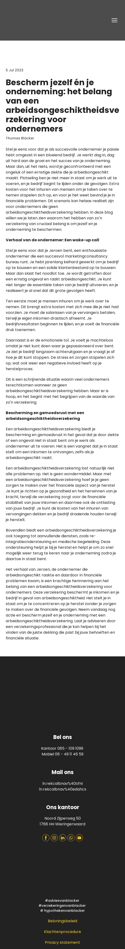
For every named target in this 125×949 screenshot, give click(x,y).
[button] (45, 837)
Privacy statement (62, 942)
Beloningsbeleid (62, 921)
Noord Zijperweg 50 (62, 818)
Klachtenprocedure (62, 931)
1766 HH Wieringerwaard (62, 824)
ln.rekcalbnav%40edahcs (62, 789)
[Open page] (62, 872)
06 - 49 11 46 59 (69, 754)
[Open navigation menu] (114, 20)
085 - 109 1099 (70, 748)
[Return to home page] (38, 20)
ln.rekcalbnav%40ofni (62, 783)
